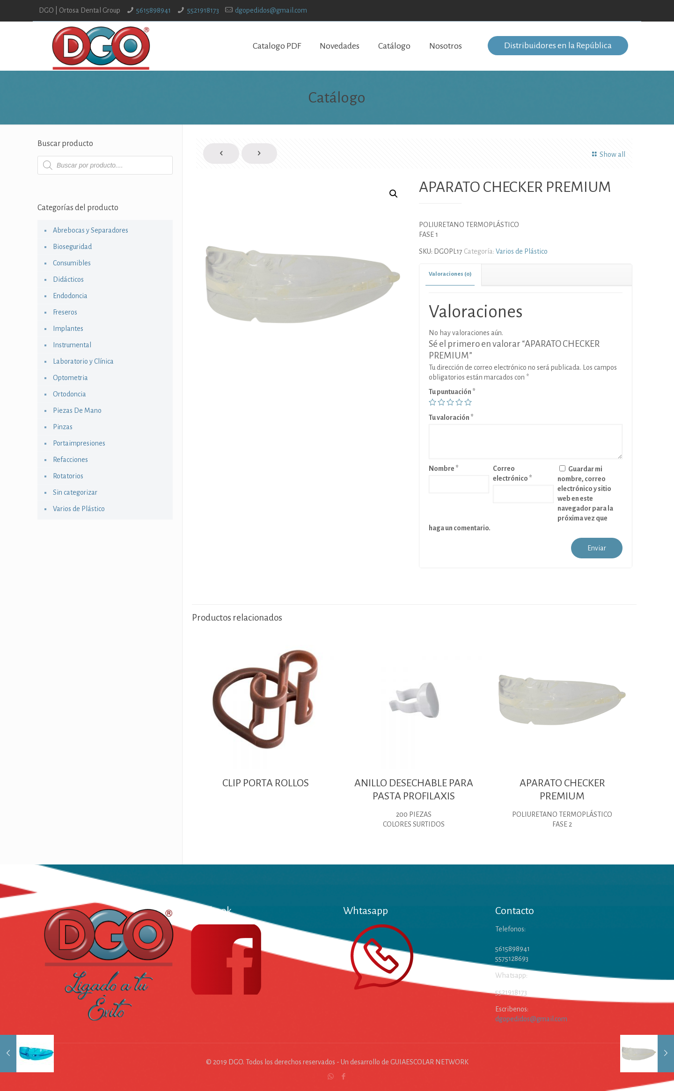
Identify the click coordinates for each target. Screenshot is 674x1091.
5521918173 (203, 10)
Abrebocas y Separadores (90, 230)
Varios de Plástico (522, 251)
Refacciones (70, 459)
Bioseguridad (72, 246)
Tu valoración (451, 417)
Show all (607, 154)
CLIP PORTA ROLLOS (265, 783)
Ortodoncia (69, 394)
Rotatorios (68, 476)
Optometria (70, 377)
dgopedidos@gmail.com (271, 10)
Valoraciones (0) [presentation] (450, 274)
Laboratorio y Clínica (83, 361)
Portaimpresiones (79, 443)
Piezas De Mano (77, 410)
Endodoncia (70, 296)
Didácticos (68, 279)
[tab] (450, 274)
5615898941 (153, 10)
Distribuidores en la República (558, 45)
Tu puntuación (452, 391)
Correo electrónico (512, 473)
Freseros (65, 312)
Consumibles (72, 263)
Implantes (68, 328)
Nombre (444, 468)
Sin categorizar (75, 492)
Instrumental (72, 345)
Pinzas (63, 427)
